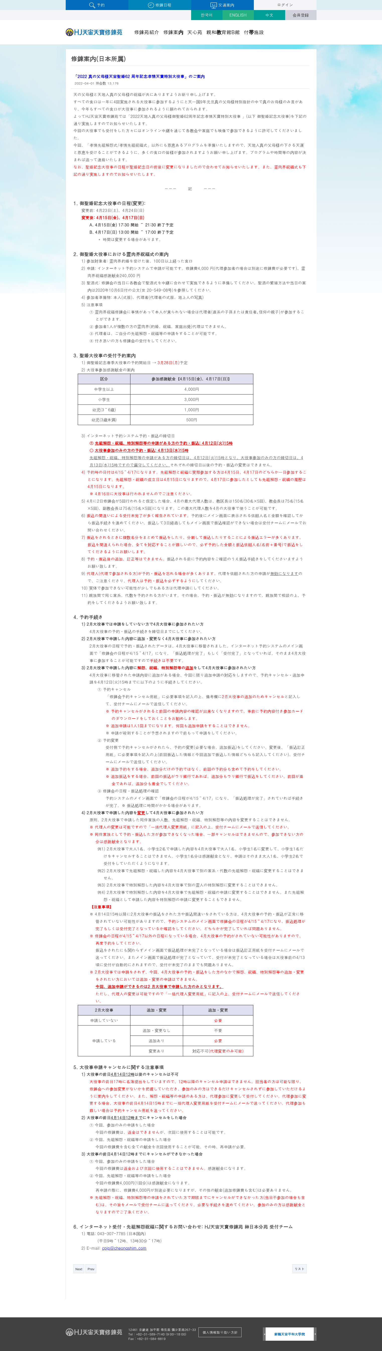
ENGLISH (238, 15)
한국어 (207, 15)
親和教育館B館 (223, 32)
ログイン (285, 5)
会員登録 (301, 15)
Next (79, 1268)
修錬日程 (159, 5)
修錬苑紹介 (146, 32)
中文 (269, 15)
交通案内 (222, 5)
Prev (91, 1268)
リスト (299, 1268)
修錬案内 (173, 32)
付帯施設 (254, 32)
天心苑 (194, 32)
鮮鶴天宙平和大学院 (289, 1334)
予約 (97, 5)
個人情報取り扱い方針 (220, 1332)
